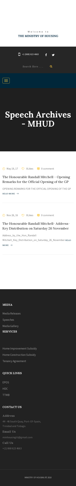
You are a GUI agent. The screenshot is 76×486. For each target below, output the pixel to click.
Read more (10, 193)
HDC (5, 388)
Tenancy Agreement (14, 361)
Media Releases (11, 313)
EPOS (5, 382)
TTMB (6, 395)
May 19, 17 (12, 168)
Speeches (8, 320)
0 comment (47, 168)
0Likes (29, 168)
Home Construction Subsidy (19, 355)
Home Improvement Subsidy (19, 348)
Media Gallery (10, 326)
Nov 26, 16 (12, 215)
